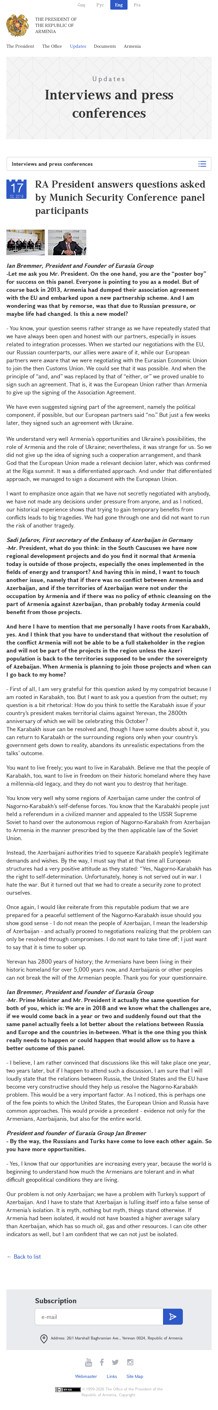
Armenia (132, 46)
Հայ (81, 5)
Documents (105, 46)
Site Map (135, 1376)
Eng (119, 5)
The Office (52, 46)
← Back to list (23, 1256)
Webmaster (86, 1376)
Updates (78, 46)
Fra (137, 5)
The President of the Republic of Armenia (56, 25)
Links (112, 1376)
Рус (100, 5)
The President (20, 46)
